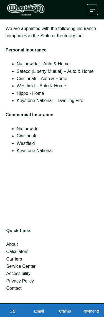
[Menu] (92, 9)
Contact (14, 288)
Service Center (21, 266)
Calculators (17, 251)
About (12, 244)
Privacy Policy (20, 281)
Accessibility (18, 273)
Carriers (14, 259)
